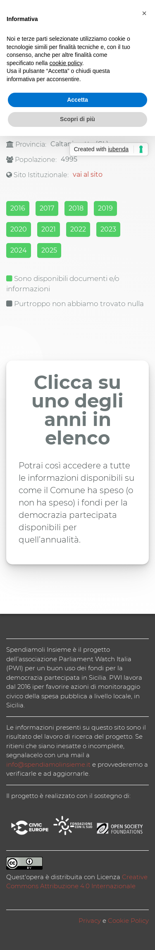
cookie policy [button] (66, 63)
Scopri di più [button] (77, 119)
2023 (108, 229)
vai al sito (88, 174)
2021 (48, 229)
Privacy (90, 920)
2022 (78, 229)
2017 (47, 208)
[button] (144, 13)
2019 (105, 208)
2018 (76, 208)
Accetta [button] (77, 99)
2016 (17, 208)
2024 (18, 250)
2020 (18, 229)
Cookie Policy (128, 920)
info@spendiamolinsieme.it (48, 764)
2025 (49, 250)
